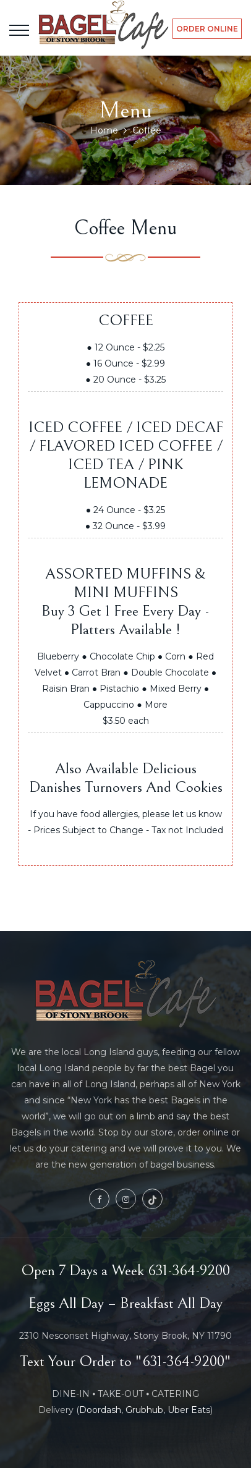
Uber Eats (189, 1409)
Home (104, 130)
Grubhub (144, 1409)
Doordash (100, 1409)
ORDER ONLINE (207, 28)
